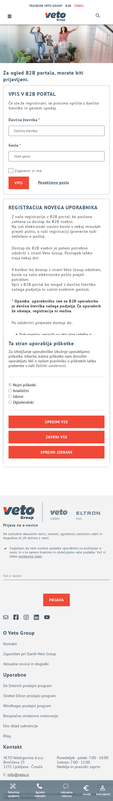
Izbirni (18, 396)
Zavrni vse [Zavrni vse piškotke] (56, 437)
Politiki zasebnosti (51, 365)
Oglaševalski (23, 402)
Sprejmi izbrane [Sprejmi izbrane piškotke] (56, 452)
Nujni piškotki (24, 384)
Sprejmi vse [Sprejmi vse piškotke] (56, 421)
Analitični (21, 390)
